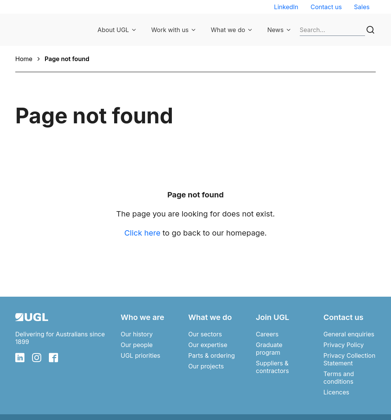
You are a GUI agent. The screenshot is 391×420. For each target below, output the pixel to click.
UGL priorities (140, 355)
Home (23, 59)
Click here (142, 232)
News (275, 30)
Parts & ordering (211, 355)
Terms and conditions (338, 377)
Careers (267, 334)
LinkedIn (286, 7)
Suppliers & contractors (272, 367)
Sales (362, 7)
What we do (228, 30)
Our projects (206, 366)
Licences (336, 392)
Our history (137, 334)
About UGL (113, 30)
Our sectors (205, 334)
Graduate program (269, 348)
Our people (137, 345)
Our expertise (207, 345)
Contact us (326, 7)
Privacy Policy (343, 345)
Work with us (170, 30)
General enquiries (348, 334)
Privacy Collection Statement (349, 359)
